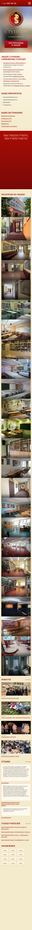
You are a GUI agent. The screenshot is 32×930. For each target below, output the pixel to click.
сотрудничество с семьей (21, 86)
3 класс (21, 850)
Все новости (28, 679)
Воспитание (5, 146)
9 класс (21, 859)
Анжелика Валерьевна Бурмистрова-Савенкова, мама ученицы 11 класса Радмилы (10, 804)
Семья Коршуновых (6, 817)
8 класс (13, 859)
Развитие (4, 150)
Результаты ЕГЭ (6, 121)
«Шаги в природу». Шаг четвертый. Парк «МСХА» (15, 717)
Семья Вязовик (5, 783)
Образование (5, 143)
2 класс (13, 850)
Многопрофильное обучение (13, 70)
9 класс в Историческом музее (10, 698)
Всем (20, 863)
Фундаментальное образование (14, 63)
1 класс (5, 850)
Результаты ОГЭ (6, 118)
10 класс (5, 863)
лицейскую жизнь (18, 76)
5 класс (13, 854)
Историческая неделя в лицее (10, 756)
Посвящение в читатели (8, 737)
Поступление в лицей (16, 44)
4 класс (5, 854)
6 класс (21, 854)
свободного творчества (11, 81)
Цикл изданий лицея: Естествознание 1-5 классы (15, 832)
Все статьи (28, 823)
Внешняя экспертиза (8, 116)
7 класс (5, 859)
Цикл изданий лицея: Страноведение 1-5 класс (15, 840)
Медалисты (5, 124)
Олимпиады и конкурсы (9, 126)
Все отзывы (28, 761)
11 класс (13, 863)
